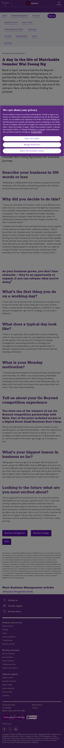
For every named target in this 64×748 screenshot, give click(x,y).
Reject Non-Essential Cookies (32, 151)
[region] (32, 131)
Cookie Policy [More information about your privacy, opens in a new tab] (36, 132)
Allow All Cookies (32, 139)
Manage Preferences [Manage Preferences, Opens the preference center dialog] (32, 145)
